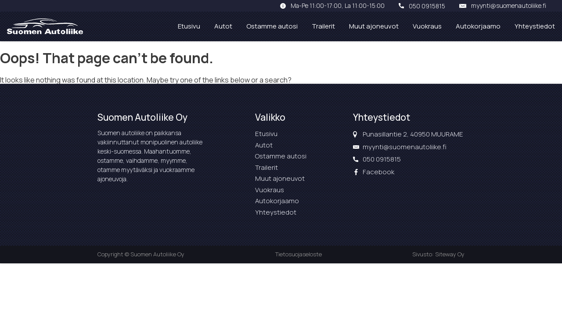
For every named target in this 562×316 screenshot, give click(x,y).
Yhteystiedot (535, 26)
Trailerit (323, 26)
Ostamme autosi (272, 26)
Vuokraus (427, 26)
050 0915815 (427, 5)
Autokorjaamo (478, 26)
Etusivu (189, 26)
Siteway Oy (450, 254)
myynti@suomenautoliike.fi (508, 6)
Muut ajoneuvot (374, 26)
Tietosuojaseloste (298, 254)
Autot (223, 26)
